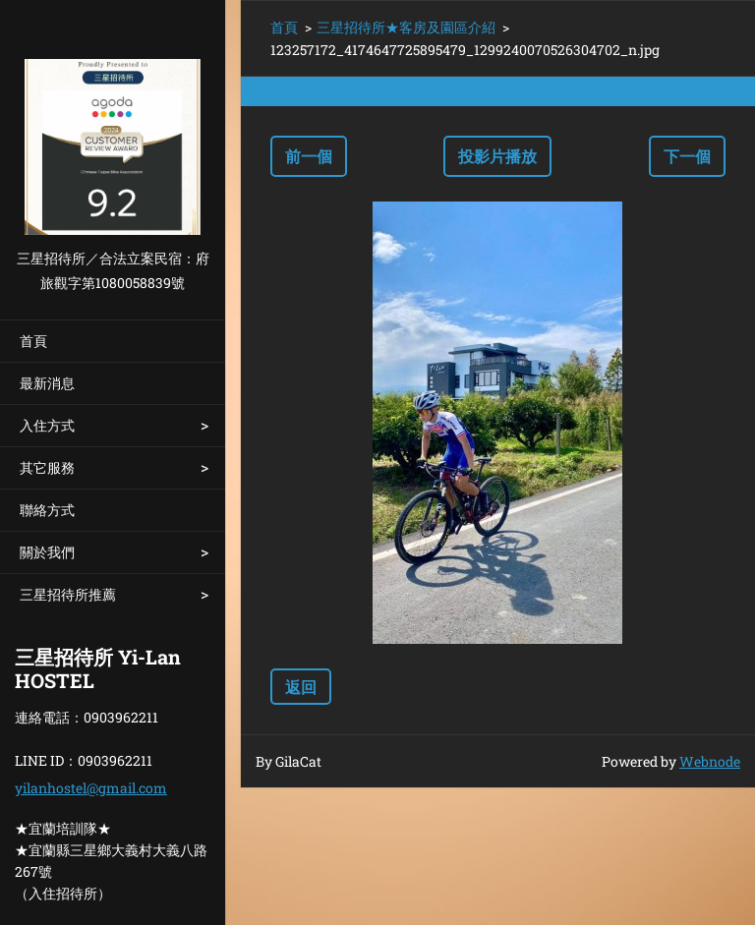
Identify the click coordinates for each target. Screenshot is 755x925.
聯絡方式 (47, 509)
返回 (301, 686)
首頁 (33, 340)
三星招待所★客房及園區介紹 (406, 27)
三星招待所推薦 (68, 594)
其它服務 (47, 467)
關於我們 (47, 552)
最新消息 (47, 383)
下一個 (687, 155)
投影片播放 (497, 155)
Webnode (709, 761)
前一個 (308, 155)
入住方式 (47, 425)
